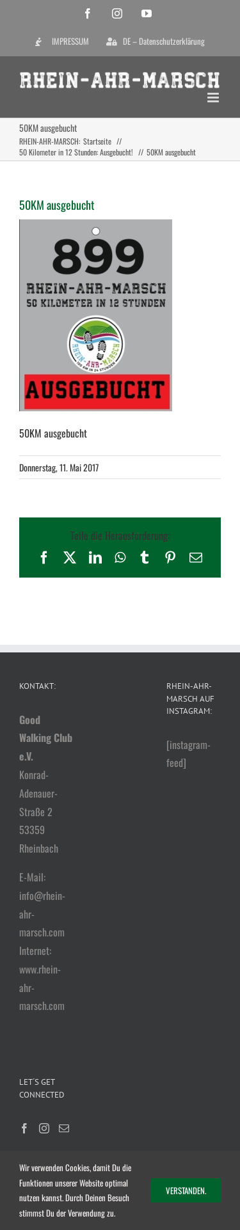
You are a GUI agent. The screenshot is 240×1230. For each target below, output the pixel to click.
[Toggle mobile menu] (214, 97)
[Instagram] (44, 1128)
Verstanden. (186, 1190)
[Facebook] (24, 1128)
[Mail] (64, 1128)
